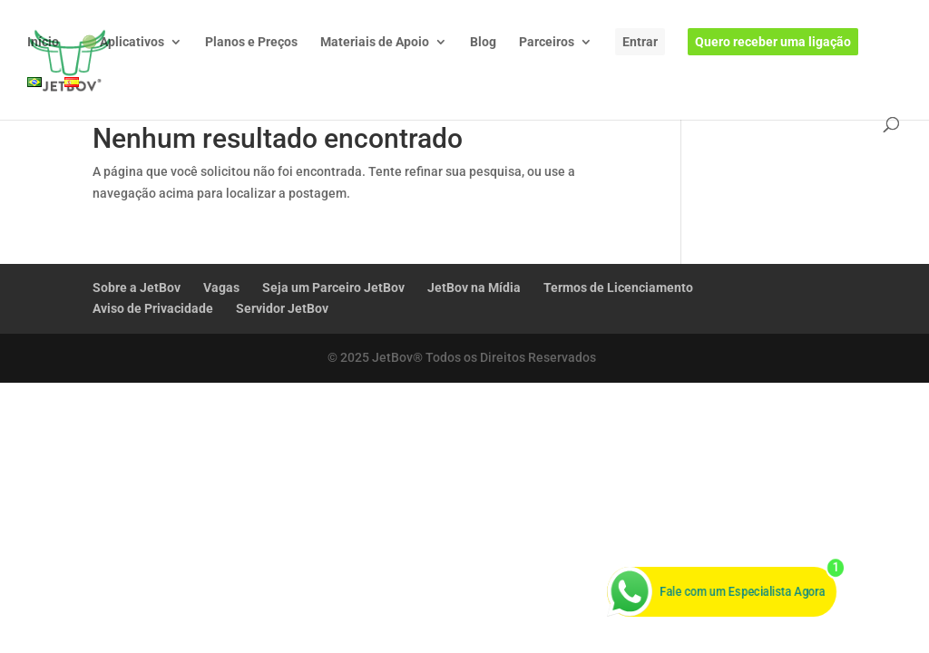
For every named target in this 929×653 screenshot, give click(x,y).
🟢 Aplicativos (123, 42)
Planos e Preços (251, 42)
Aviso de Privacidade (153, 308)
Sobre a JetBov (137, 287)
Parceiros (546, 42)
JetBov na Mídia (474, 287)
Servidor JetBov (282, 308)
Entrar (640, 41)
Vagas (221, 287)
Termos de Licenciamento (618, 287)
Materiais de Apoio (374, 42)
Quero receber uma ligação (773, 41)
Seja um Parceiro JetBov (333, 287)
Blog (483, 42)
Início (43, 42)
